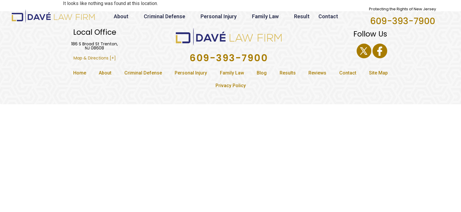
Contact (328, 16)
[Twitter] (364, 51)
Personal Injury (222, 16)
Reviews (317, 73)
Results (288, 73)
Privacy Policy (231, 85)
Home (79, 73)
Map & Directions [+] (95, 58)
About (124, 16)
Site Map (378, 73)
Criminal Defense (168, 16)
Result (302, 16)
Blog (262, 73)
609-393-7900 (402, 21)
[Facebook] (380, 51)
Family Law (268, 16)
